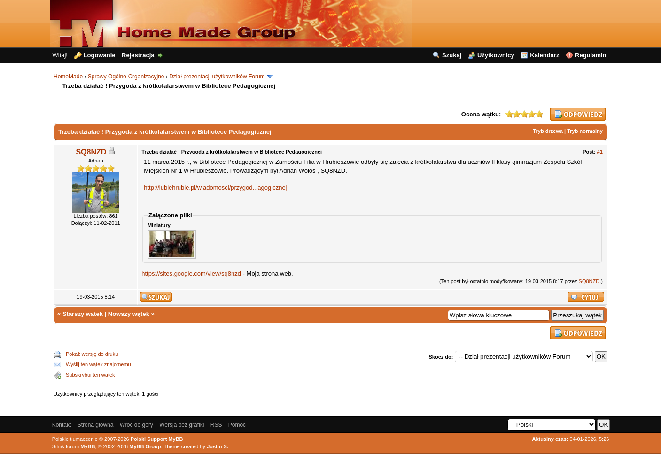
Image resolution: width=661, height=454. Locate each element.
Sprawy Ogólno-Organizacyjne (126, 76)
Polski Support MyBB (157, 439)
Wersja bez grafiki (181, 425)
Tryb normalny (585, 131)
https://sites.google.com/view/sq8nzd (191, 273)
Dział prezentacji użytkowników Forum (216, 76)
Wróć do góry (136, 425)
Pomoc (237, 425)
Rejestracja (138, 55)
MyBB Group (145, 446)
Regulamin (590, 55)
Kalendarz (544, 55)
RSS (216, 425)
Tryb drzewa (548, 131)
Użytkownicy (495, 55)
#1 (600, 151)
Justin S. (217, 446)
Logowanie (100, 55)
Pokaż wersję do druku (92, 354)
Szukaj (451, 55)
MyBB (87, 446)
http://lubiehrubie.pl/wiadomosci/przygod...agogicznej (215, 187)
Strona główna (96, 425)
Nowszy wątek (128, 313)
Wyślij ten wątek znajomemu (98, 364)
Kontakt (61, 425)
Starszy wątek (82, 313)
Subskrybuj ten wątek (90, 374)
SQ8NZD (91, 152)
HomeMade (68, 76)
